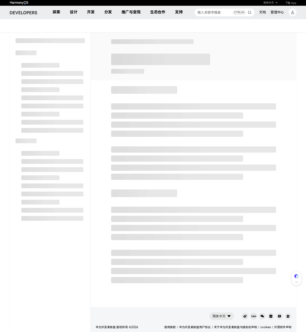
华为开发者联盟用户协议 (195, 327)
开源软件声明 (282, 327)
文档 (262, 12)
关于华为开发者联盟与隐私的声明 (235, 327)
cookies (265, 327)
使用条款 (170, 327)
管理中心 (277, 12)
